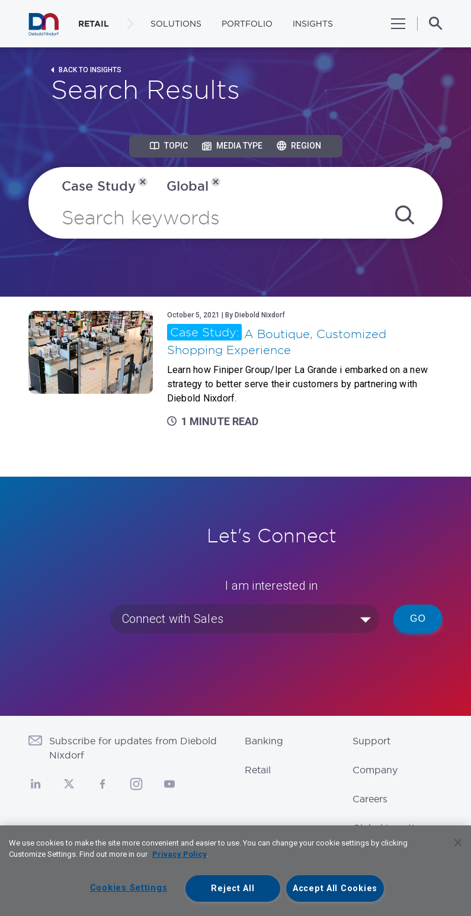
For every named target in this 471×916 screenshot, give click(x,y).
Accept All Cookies (335, 888)
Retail (258, 770)
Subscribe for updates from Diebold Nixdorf (133, 748)
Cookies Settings (129, 888)
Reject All (232, 888)
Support (371, 741)
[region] (235, 870)
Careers (370, 799)
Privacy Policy (179, 854)
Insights (313, 23)
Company (375, 770)
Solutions (175, 23)
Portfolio (247, 23)
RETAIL (93, 23)
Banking (264, 741)
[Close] (458, 843)
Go (418, 618)
